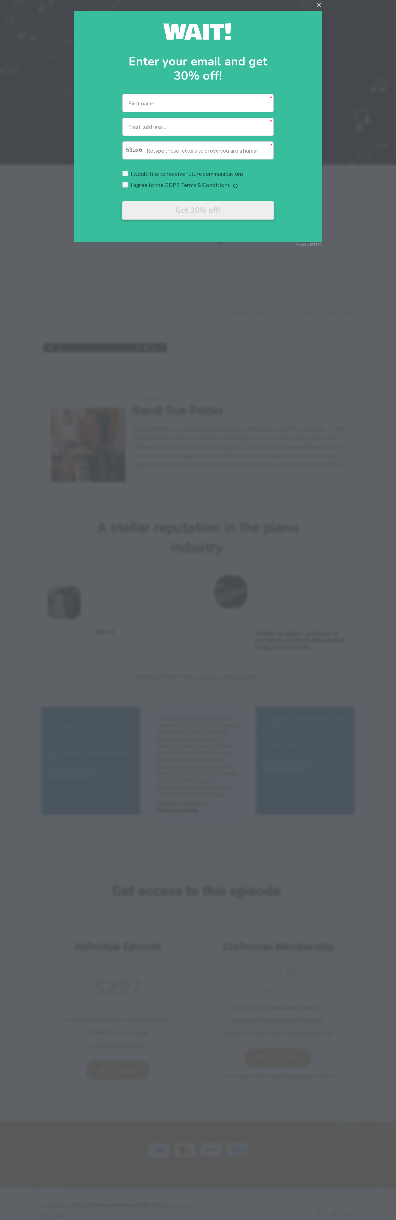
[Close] (319, 4)
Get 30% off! (198, 210)
